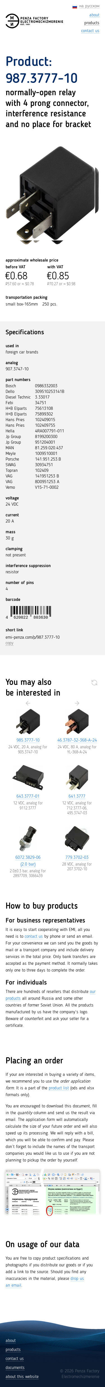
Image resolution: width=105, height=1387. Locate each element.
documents (15, 1368)
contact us (34, 936)
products (13, 1350)
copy (9, 643)
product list (59, 1088)
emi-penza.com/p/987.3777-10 (33, 637)
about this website (22, 1377)
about (11, 1341)
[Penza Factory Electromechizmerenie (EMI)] (34, 21)
